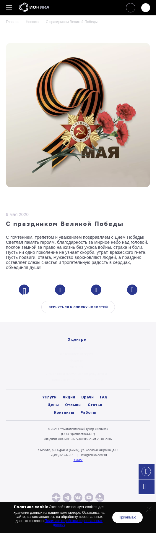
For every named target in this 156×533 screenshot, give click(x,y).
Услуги (49, 397)
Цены (53, 405)
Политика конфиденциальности (76, 380)
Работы (88, 412)
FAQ (104, 397)
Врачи (87, 397)
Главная (13, 22)
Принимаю (127, 517)
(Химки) (78, 460)
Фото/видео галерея (76, 354)
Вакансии (76, 367)
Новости (32, 22)
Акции (69, 397)
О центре (76, 347)
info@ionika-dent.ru (94, 455)
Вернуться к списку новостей (78, 307)
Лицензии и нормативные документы (76, 374)
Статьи (95, 405)
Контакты (64, 412)
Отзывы (73, 405)
